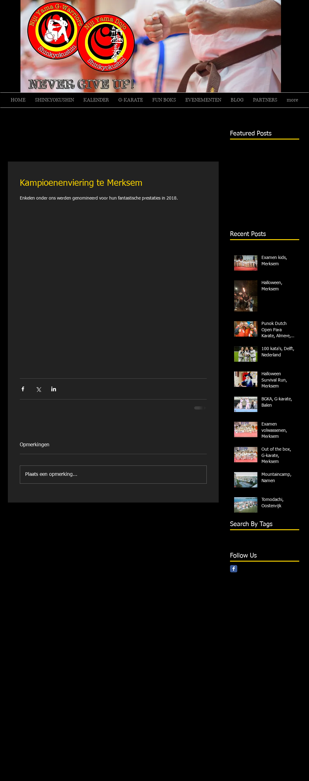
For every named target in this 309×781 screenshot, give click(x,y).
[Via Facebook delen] (23, 389)
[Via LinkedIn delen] (54, 389)
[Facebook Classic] (233, 568)
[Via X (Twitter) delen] (38, 389)
